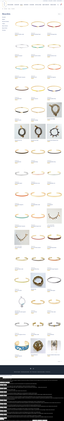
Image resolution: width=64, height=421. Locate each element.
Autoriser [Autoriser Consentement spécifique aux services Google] (1, 400)
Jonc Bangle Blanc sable (35, 204)
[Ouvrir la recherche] (58, 5)
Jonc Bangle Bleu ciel (51, 183)
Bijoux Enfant (4, 28)
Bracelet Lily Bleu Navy (51, 98)
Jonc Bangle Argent (18, 183)
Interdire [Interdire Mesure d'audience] (5, 403)
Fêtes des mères (10, 4)
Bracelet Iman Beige (51, 118)
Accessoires (32, 4)
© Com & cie (47, 371)
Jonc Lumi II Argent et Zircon (20, 334)
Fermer (1, 377)
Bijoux (21, 4)
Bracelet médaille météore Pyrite (53, 354)
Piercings (4, 30)
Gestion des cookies (41, 371)
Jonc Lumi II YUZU (18, 290)
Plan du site (34, 371)
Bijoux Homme (5, 25)
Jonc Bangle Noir (18, 161)
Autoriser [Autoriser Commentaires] (1, 395)
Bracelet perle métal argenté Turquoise (20, 312)
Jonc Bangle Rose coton (35, 183)
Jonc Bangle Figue (18, 98)
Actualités (50, 0)
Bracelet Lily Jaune (34, 98)
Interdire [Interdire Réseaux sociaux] (5, 410)
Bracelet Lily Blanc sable (19, 34)
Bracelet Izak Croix (50, 226)
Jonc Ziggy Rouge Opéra (51, 247)
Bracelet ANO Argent (51, 290)
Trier (59, 14)
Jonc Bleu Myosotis (18, 356)
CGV (31, 371)
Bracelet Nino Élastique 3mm (52, 140)
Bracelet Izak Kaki (18, 247)
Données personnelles (25, 371)
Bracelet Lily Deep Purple (36, 34)
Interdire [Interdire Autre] (5, 392)
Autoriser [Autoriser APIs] (1, 388)
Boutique (5, 8)
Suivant (60, 361)
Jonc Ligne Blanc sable (19, 269)
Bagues (3, 19)
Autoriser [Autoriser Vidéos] (1, 418)
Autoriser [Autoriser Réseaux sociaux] (1, 410)
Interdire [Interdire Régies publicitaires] (5, 407)
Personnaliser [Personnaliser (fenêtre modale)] (44, 420)
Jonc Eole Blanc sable (35, 334)
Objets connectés (45, 4)
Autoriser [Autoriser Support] (1, 414)
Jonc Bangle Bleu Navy (51, 161)
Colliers (3, 23)
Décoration (26, 4)
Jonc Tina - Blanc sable (51, 311)
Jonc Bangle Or (50, 204)
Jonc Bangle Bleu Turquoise (20, 226)
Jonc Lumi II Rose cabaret (36, 247)
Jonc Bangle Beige (34, 161)
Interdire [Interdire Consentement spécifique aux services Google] (5, 400)
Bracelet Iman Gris (18, 140)
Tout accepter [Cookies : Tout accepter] (2, 382)
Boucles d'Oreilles (5, 21)
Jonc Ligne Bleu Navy (35, 269)
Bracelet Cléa (33, 289)
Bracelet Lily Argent (18, 55)
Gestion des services (42, 387)
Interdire (5, 384)
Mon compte (59, 0)
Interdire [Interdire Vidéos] (5, 418)
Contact (54, 0)
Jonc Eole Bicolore (50, 334)
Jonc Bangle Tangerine (19, 204)
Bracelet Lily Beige (34, 120)
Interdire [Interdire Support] (5, 414)
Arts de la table (38, 4)
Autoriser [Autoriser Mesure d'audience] (1, 403)
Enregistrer (2, 419)
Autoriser (1, 384)
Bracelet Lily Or (34, 77)
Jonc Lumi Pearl (34, 311)
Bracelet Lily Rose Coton (51, 55)
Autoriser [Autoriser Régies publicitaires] (1, 407)
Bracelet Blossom (34, 354)
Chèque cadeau (53, 4)
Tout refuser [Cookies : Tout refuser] (7, 382)
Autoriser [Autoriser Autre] (1, 392)
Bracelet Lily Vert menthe (36, 55)
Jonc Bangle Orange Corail (36, 226)
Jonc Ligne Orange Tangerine (52, 269)
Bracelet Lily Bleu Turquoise (20, 77)
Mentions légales (17, 371)
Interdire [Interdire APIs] (5, 388)
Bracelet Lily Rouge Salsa (52, 34)
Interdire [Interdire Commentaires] (5, 395)
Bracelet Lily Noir (18, 120)
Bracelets (4, 17)
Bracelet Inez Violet (34, 140)
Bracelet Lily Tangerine (51, 77)
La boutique (45, 0)
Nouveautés (16, 4)
